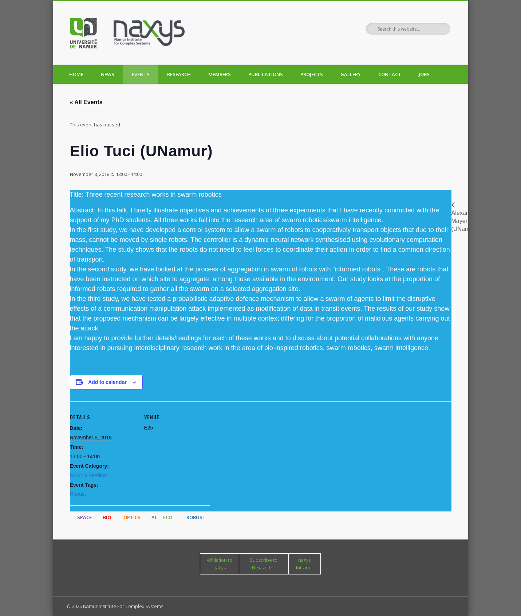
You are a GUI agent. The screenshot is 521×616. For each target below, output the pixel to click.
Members (219, 74)
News (107, 74)
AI (153, 517)
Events (141, 74)
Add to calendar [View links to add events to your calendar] (107, 382)
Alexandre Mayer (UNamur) (464, 221)
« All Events (86, 102)
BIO (107, 517)
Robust (78, 494)
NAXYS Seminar (88, 475)
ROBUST (196, 517)
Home (76, 74)
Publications (265, 74)
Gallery (350, 74)
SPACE (84, 517)
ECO (167, 517)
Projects (311, 74)
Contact (389, 74)
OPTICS (132, 517)
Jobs (424, 74)
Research (179, 74)
